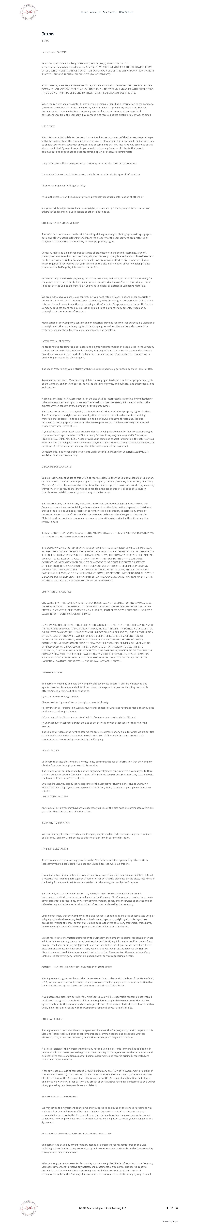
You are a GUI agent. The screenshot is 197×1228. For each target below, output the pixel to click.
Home (84, 12)
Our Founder (110, 12)
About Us (95, 12)
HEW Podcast (126, 12)
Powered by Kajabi (170, 1221)
